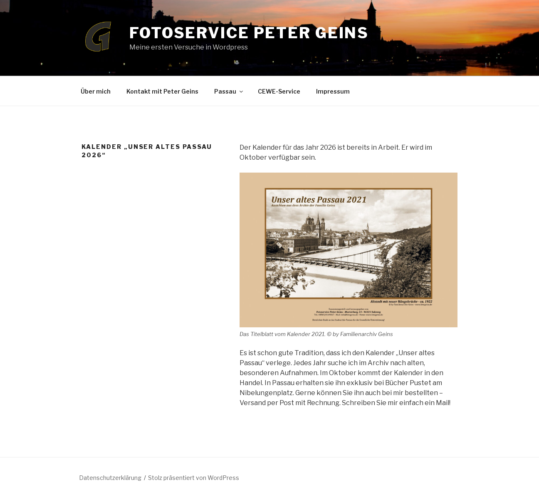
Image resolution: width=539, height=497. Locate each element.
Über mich (96, 91)
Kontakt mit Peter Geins (162, 91)
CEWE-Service (279, 91)
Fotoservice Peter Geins (249, 33)
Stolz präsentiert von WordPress (193, 477)
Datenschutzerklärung (110, 477)
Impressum (333, 91)
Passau (229, 91)
